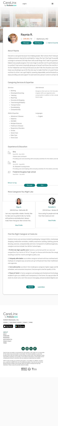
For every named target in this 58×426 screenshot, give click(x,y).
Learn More (41, 287)
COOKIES (5, 322)
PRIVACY (25, 322)
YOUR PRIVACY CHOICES (15, 322)
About (5, 334)
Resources (6, 337)
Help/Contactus (7, 339)
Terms (5, 343)
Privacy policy (7, 341)
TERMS (30, 322)
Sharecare (6, 335)
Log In (24, 3)
